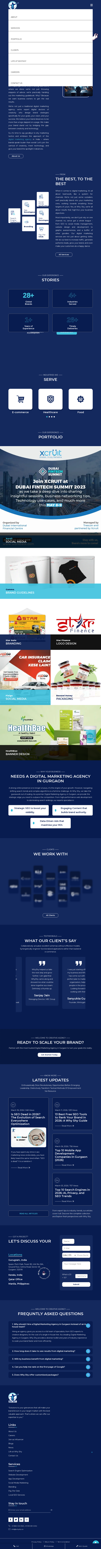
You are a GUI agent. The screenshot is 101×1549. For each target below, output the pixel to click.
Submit (76, 1284)
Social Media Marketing (18, 1483)
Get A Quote (81, 1546)
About (14, 17)
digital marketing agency (20, 139)
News (10, 1447)
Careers (15, 72)
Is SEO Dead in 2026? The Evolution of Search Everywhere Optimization (28, 1119)
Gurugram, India (17, 1260)
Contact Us (16, 83)
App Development (16, 1479)
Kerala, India (15, 1275)
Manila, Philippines (18, 1283)
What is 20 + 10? (66, 1276)
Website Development (18, 1475)
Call (16, 1546)
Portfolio (16, 39)
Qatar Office (15, 1279)
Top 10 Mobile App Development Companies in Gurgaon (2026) (71, 1155)
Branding (12, 1487)
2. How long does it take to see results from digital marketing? (43, 1351)
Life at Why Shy (15, 1452)
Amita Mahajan (32, 998)
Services (15, 28)
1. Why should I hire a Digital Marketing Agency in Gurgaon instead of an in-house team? (49, 1325)
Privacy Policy (37, 1542)
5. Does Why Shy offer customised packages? (35, 1375)
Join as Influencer (15, 1439)
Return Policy (49, 1542)
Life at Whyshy (18, 61)
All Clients (50, 915)
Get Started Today (49, 1055)
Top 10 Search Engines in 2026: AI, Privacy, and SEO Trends (72, 1193)
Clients (15, 50)
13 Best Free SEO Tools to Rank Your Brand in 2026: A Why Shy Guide (71, 1117)
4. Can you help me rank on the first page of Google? (38, 1367)
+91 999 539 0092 (31, 1526)
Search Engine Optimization (20, 1471)
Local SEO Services (16, 1495)
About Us (16, 156)
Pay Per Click (14, 1491)
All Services (64, 254)
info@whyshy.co (17, 1529)
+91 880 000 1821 (17, 1526)
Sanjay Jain (69, 995)
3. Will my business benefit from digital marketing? (37, 1359)
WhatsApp (49, 1546)
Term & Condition (64, 1542)
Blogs (10, 1443)
